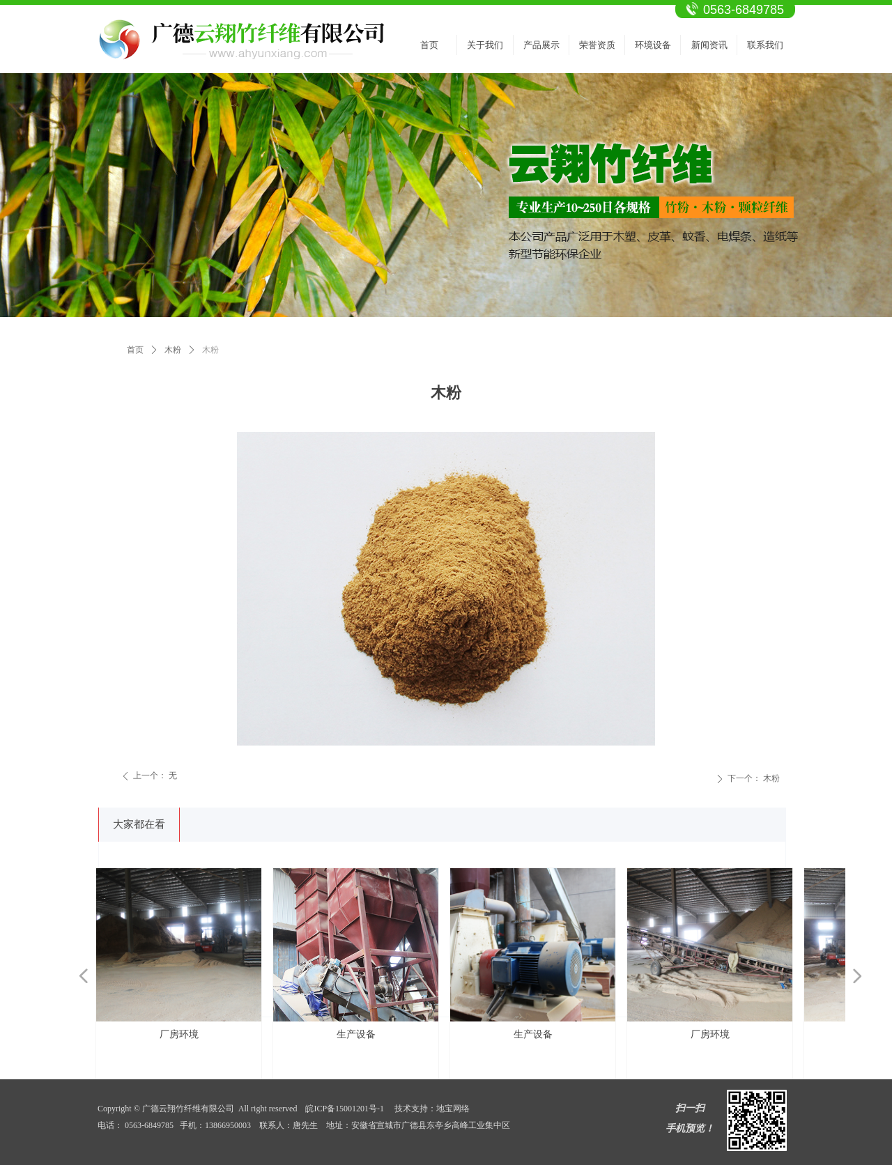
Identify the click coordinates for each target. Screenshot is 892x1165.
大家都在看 (139, 824)
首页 (135, 350)
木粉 (172, 350)
